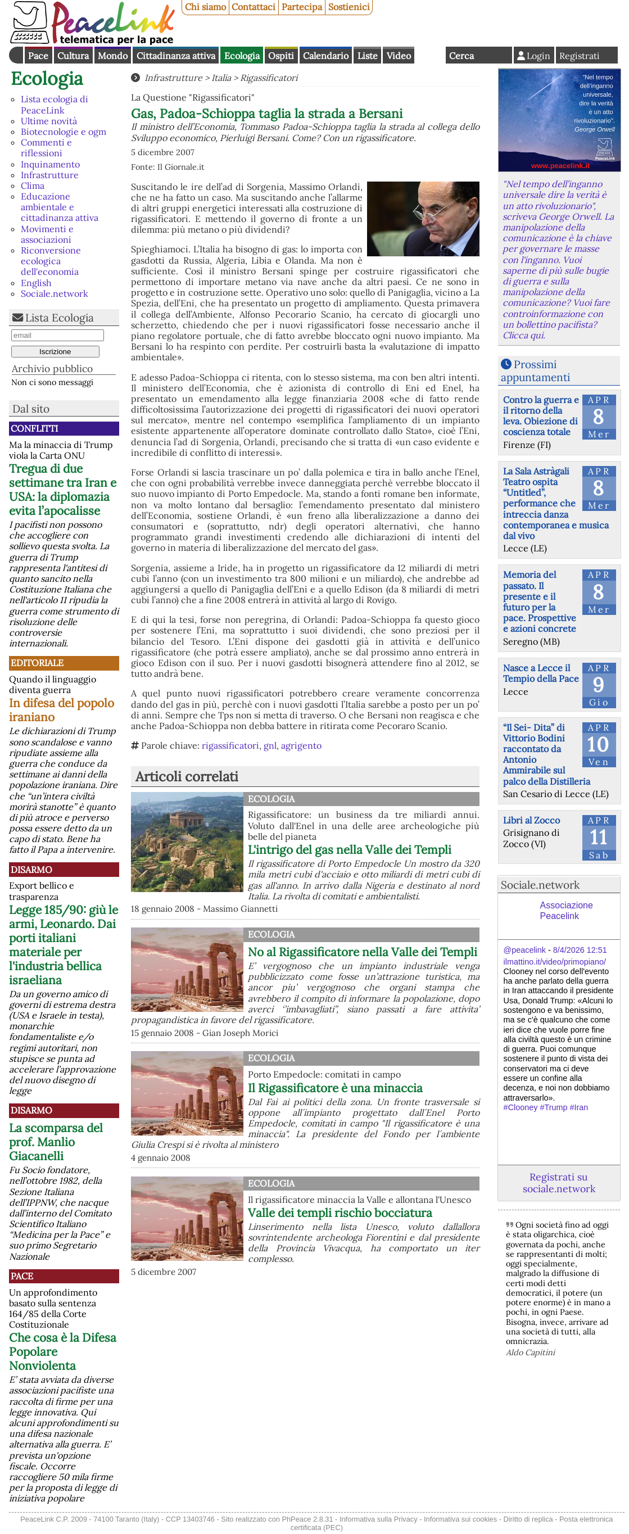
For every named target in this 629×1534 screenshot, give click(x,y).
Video (399, 55)
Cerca (461, 55)
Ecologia (242, 55)
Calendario (326, 55)
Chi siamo (205, 6)
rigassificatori (230, 745)
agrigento (301, 745)
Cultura (73, 55)
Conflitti (34, 428)
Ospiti (281, 55)
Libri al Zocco (531, 820)
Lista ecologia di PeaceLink (54, 104)
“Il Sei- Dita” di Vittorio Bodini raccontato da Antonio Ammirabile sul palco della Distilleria (546, 754)
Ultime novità (49, 120)
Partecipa (302, 6)
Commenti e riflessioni (46, 148)
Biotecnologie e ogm (63, 131)
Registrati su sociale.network (559, 1182)
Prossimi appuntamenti (535, 371)
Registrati (579, 55)
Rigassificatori (268, 77)
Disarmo (31, 869)
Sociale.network (54, 293)
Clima (32, 185)
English (430, 55)
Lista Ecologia (59, 317)
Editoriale (37, 662)
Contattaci (253, 6)
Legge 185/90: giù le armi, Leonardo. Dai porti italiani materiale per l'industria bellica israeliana (63, 945)
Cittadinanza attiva (176, 55)
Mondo (113, 55)
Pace (38, 55)
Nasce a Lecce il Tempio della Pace (541, 673)
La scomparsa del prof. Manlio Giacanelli (56, 1142)
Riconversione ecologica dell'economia (51, 261)
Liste (368, 55)
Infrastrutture (50, 174)
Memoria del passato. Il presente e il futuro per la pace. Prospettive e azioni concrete (539, 601)
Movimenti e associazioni (47, 234)
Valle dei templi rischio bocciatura (340, 1212)
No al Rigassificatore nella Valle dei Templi (362, 952)
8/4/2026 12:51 (580, 949)
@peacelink (525, 949)
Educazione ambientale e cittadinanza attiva (59, 207)
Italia (221, 77)
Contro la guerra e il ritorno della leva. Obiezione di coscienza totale (541, 416)
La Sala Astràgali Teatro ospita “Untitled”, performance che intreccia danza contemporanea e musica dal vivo (556, 503)
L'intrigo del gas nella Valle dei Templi (349, 849)
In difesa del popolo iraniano (61, 710)
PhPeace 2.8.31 (307, 1519)
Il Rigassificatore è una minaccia (335, 1088)
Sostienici (349, 6)
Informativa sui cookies (460, 1519)
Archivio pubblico (52, 368)
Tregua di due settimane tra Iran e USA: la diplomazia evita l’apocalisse (62, 489)
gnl (270, 745)
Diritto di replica (528, 1519)
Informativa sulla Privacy (379, 1519)
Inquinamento (50, 164)
